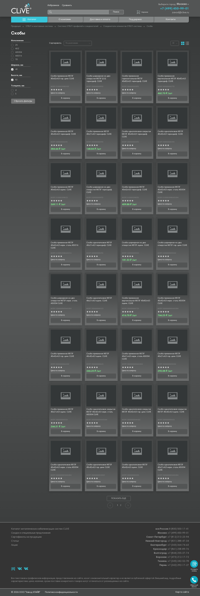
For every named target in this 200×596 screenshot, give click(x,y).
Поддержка (135, 19)
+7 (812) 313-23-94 (178, 537)
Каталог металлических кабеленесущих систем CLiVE (40, 529)
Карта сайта (182, 592)
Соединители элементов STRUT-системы (122, 26)
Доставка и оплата (100, 19)
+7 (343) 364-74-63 (178, 545)
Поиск (116, 12)
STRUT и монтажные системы (39, 26)
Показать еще (118, 498)
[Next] (128, 505)
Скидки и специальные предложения (30, 533)
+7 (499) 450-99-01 (174, 8)
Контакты (171, 19)
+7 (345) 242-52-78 (178, 561)
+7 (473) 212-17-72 (178, 557)
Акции (14, 545)
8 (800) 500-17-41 (179, 529)
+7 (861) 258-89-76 (178, 549)
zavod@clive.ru (180, 12)
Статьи (15, 541)
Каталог (29, 19)
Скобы (150, 26)
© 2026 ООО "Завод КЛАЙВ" (25, 592)
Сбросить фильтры (23, 101)
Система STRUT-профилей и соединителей (78, 26)
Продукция (16, 26)
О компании (65, 19)
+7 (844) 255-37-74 (178, 553)
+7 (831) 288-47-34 (178, 541)
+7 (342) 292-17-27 (178, 565)
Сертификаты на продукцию (26, 537)
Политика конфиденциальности (61, 592)
